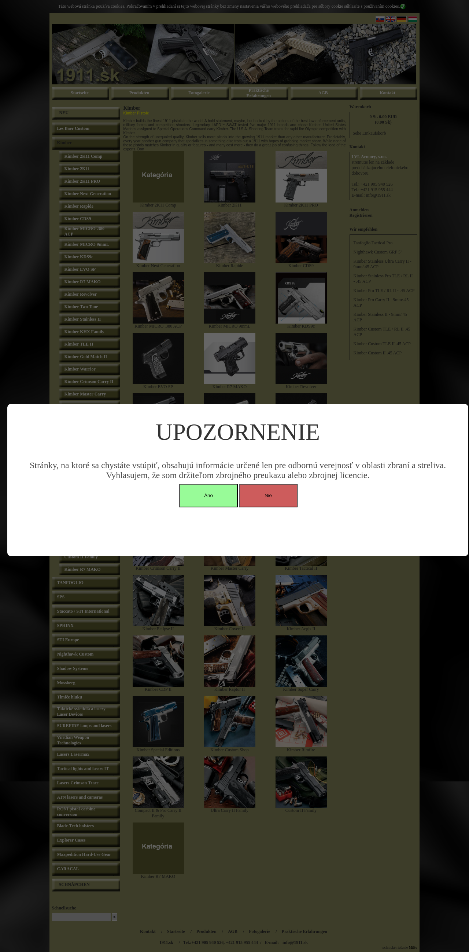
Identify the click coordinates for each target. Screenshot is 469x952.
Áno (208, 495)
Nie (268, 495)
